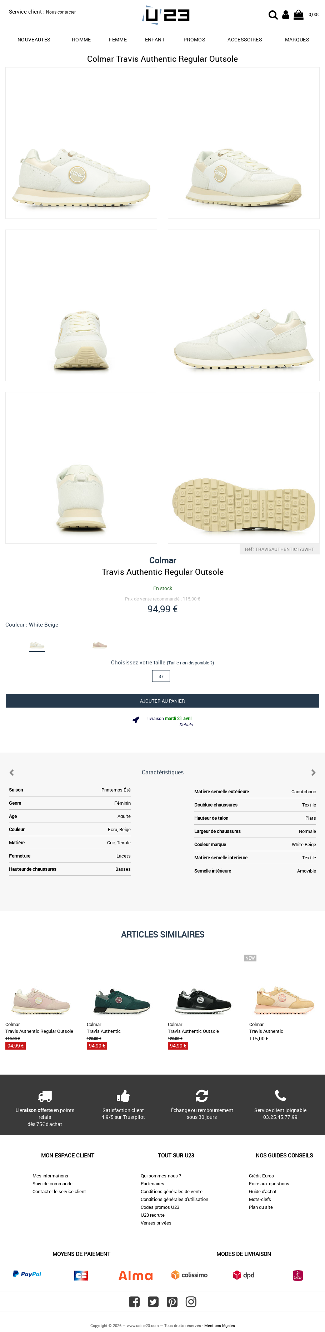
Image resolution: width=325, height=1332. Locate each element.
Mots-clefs (260, 1199)
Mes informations (50, 1175)
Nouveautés (34, 39)
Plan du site (261, 1207)
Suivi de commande (52, 1183)
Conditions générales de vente (171, 1191)
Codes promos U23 (160, 1207)
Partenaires (152, 1183)
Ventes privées (156, 1223)
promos (194, 39)
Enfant (155, 39)
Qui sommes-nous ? (161, 1175)
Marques (297, 39)
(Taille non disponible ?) (190, 662)
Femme (118, 39)
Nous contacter (61, 12)
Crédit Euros (261, 1175)
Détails (185, 724)
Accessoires (245, 39)
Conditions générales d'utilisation (174, 1199)
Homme (81, 39)
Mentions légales (219, 1325)
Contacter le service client (59, 1191)
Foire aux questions (269, 1183)
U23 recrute (153, 1215)
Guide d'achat (263, 1191)
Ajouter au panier (162, 701)
